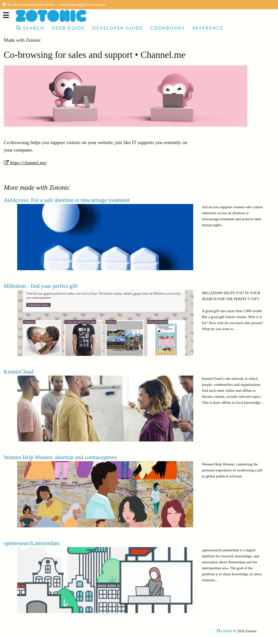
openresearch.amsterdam (31, 543)
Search (30, 28)
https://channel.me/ (25, 162)
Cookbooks (167, 28)
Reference (207, 28)
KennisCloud (18, 372)
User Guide (68, 28)
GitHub (224, 631)
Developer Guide (117, 28)
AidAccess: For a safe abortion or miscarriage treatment (66, 200)
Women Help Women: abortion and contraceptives (60, 457)
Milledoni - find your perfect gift (41, 286)
